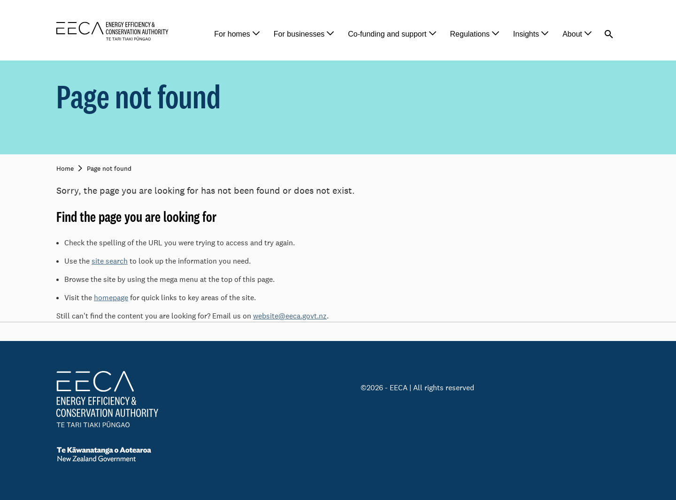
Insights (526, 34)
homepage (111, 298)
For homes (232, 34)
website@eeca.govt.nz (290, 316)
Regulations (470, 34)
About (572, 34)
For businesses (299, 34)
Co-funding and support (387, 34)
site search (110, 261)
